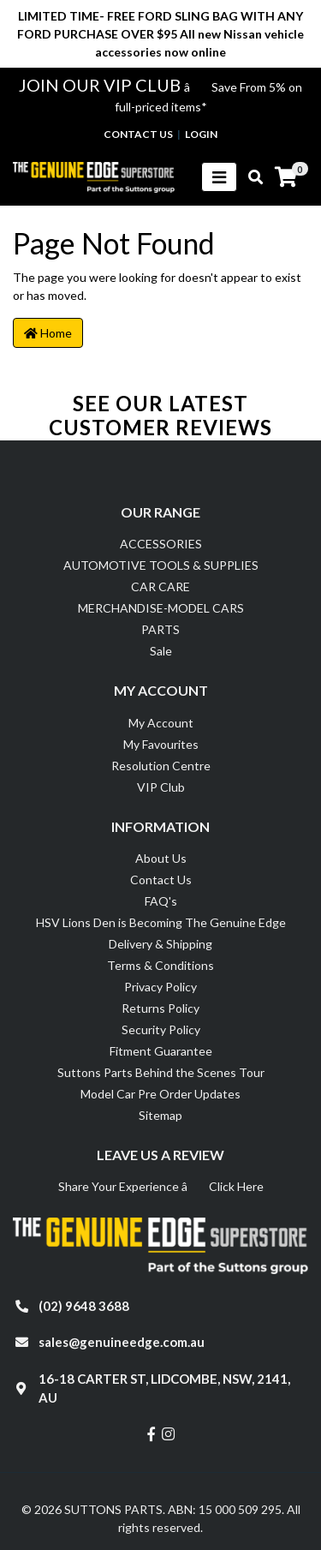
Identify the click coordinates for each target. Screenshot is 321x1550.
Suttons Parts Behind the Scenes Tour (161, 1072)
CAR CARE (160, 586)
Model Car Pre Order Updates (160, 1093)
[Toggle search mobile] (250, 177)
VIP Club (161, 787)
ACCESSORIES (161, 543)
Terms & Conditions (160, 965)
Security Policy (161, 1029)
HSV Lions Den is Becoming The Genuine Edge (161, 922)
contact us (138, 134)
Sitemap (160, 1115)
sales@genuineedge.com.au (122, 1342)
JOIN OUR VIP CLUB (101, 85)
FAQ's (161, 901)
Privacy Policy (160, 986)
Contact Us (161, 879)
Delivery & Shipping (160, 944)
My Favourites (161, 744)
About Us (161, 858)
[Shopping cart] (286, 177)
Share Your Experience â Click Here (161, 1186)
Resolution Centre (161, 765)
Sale (161, 650)
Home (48, 333)
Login (201, 134)
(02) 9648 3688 (84, 1306)
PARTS (160, 629)
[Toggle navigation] (219, 177)
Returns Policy (160, 1008)
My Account (160, 722)
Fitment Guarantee (161, 1051)
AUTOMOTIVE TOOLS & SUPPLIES (161, 565)
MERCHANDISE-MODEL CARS (161, 608)
